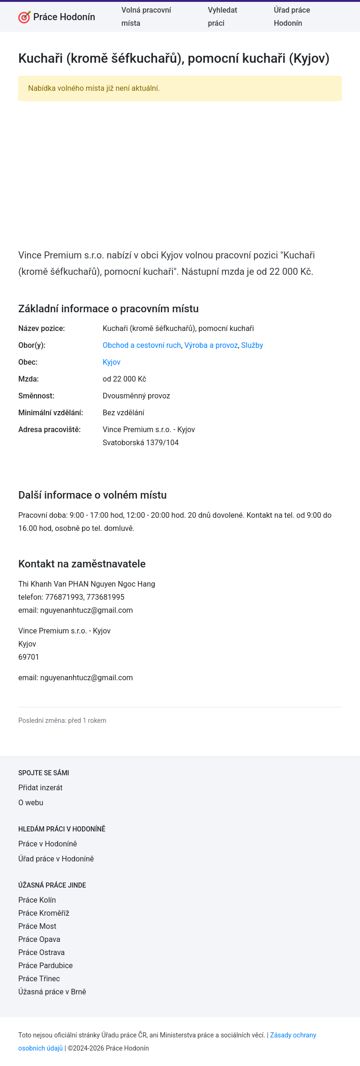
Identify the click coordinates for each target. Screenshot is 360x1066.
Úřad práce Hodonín (292, 17)
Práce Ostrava (41, 952)
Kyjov (111, 362)
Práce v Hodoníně (47, 843)
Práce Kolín (37, 900)
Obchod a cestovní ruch (142, 345)
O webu (30, 802)
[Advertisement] (180, 174)
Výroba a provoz (211, 345)
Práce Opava (39, 939)
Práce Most (37, 926)
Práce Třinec (39, 978)
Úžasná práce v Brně (52, 991)
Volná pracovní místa (146, 17)
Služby (252, 345)
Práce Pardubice (45, 965)
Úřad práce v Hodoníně (56, 858)
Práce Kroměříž (43, 913)
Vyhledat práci (223, 17)
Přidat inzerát (40, 787)
